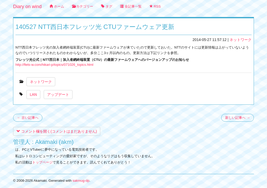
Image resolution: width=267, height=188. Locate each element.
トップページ (42, 162)
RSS (155, 6)
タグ (106, 6)
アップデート (58, 94)
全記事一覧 (131, 6)
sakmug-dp (81, 181)
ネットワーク (241, 40)
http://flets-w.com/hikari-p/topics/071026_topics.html (54, 65)
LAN (33, 94)
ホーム (56, 6)
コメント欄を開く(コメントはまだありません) (56, 131)
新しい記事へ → (237, 118)
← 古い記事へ (27, 118)
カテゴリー (82, 6)
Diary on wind (27, 6)
